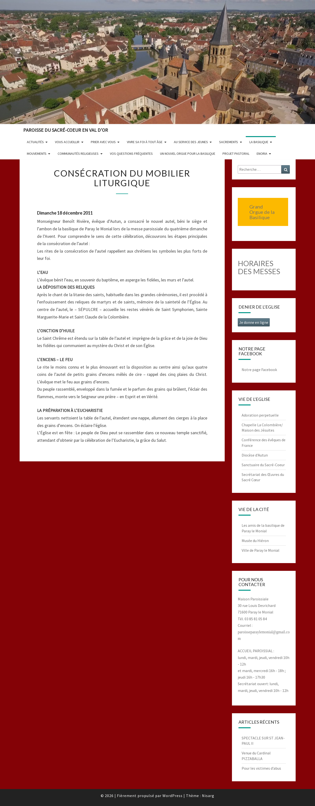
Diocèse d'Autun (255, 455)
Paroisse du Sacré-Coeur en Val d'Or (65, 130)
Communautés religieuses (78, 153)
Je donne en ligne (253, 322)
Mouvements (36, 153)
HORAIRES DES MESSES (259, 267)
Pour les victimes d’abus (261, 768)
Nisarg (208, 795)
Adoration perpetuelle (260, 415)
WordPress (172, 795)
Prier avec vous (103, 142)
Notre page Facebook (259, 369)
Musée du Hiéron (255, 540)
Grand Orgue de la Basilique (262, 212)
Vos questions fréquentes (131, 153)
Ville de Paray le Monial (260, 550)
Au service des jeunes (191, 142)
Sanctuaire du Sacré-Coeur (263, 464)
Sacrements (228, 142)
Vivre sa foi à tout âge (144, 142)
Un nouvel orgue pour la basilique (187, 153)
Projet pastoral (236, 153)
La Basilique (258, 142)
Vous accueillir (67, 142)
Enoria (262, 153)
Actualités (35, 142)
